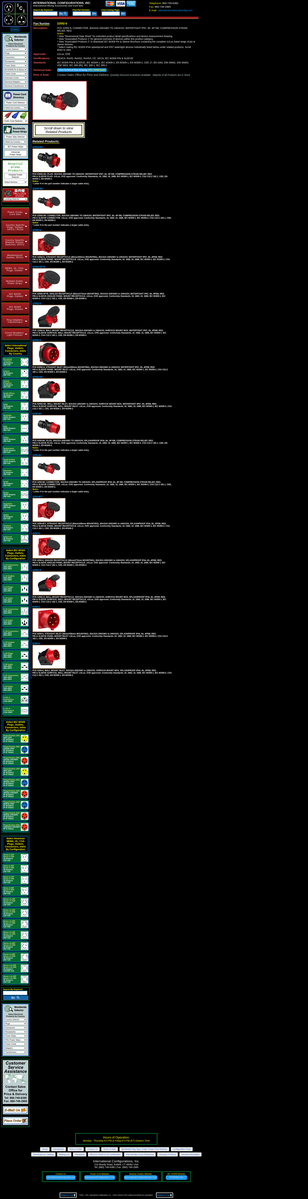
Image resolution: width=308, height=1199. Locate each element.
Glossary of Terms (167, 1154)
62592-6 (36, 340)
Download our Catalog (43, 1154)
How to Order (76, 1149)
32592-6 (36, 230)
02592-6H (37, 147)
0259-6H (37, 413)
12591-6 (36, 570)
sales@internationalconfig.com (170, 10)
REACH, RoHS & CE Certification (105, 1154)
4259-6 (36, 533)
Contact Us (92, 1149)
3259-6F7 (37, 496)
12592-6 (36, 303)
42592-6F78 (38, 266)
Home (15, 29)
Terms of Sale (109, 1149)
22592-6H (37, 188)
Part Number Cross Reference (139, 1154)
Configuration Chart (182, 1149)
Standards (79, 1154)
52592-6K (37, 377)
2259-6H (37, 455)
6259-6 (36, 606)
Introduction (58, 1149)
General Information (190, 1154)
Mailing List (64, 1154)
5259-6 (36, 643)
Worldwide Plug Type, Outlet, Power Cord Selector (144, 1149)
